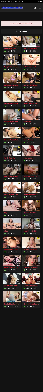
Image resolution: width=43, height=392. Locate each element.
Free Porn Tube (19, 2)
